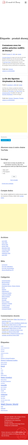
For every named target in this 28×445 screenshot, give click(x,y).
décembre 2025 (6, 248)
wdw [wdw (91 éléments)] (2, 406)
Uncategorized (5, 307)
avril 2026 (4, 241)
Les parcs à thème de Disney (11, 418)
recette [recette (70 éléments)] (2, 390)
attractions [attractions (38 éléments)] (2, 349)
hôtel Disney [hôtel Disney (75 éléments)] (4, 375)
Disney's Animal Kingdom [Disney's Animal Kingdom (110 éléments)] (8, 358)
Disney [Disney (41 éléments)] (2, 356)
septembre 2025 (6, 253)
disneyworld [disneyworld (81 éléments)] (4, 364)
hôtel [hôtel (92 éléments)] (2, 373)
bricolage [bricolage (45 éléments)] (2, 351)
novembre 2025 (6, 249)
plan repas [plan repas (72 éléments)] (3, 389)
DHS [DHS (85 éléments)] (2, 354)
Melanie (4, 323)
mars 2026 (4, 242)
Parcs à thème (5, 301)
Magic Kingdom (6, 296)
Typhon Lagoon (6, 305)
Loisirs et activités (6, 294)
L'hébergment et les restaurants (12, 420)
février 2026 (5, 244)
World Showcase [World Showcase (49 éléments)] (4, 410)
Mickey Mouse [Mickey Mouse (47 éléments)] (3, 379)
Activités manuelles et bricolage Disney (14, 423)
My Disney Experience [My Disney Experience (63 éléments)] (6, 381)
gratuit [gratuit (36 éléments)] (2, 371)
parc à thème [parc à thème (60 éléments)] (4, 387)
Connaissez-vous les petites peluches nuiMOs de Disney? (13, 48)
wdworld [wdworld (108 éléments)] (3, 408)
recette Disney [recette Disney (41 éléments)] (3, 392)
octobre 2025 (5, 251)
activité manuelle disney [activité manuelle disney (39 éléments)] (5, 347)
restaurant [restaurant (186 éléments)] (4, 394)
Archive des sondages (7, 183)
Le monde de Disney (13, 2)
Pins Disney (11, 91)
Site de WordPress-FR (7, 270)
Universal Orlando (6, 309)
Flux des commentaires (8, 268)
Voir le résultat (14, 180)
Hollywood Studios (6, 293)
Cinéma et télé (5, 284)
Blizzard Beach (6, 282)
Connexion (4, 264)
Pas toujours (6, 171)
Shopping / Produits (18, 98)
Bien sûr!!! (5, 170)
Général (11, 69)
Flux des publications (7, 266)
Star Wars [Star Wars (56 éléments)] (3, 398)
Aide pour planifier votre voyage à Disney (15, 416)
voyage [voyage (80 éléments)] (2, 401)
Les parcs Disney (6, 57)
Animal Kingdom (6, 280)
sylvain (19, 54)
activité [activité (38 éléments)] (2, 346)
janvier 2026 (5, 246)
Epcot (3, 287)
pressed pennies (6, 92)
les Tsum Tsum (7, 62)
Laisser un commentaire (8, 71)
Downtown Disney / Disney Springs (11, 286)
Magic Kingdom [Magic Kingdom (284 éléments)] (6, 377)
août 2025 (4, 255)
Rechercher (4, 140)
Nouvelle (4, 300)
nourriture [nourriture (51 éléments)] (3, 383)
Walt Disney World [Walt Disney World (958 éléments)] (9, 404)
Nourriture (4, 298)
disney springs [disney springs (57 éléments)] (4, 362)
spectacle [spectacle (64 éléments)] (3, 396)
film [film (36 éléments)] (1, 368)
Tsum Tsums (19, 91)
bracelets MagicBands (7, 94)
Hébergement (5, 291)
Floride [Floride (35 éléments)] (2, 370)
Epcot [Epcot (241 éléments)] (3, 366)
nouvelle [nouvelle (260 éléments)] (4, 385)
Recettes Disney (8, 422)
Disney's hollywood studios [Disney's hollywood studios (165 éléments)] (9, 360)
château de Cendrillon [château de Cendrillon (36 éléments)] (4, 353)
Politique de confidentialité (11, 425)
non (4, 173)
